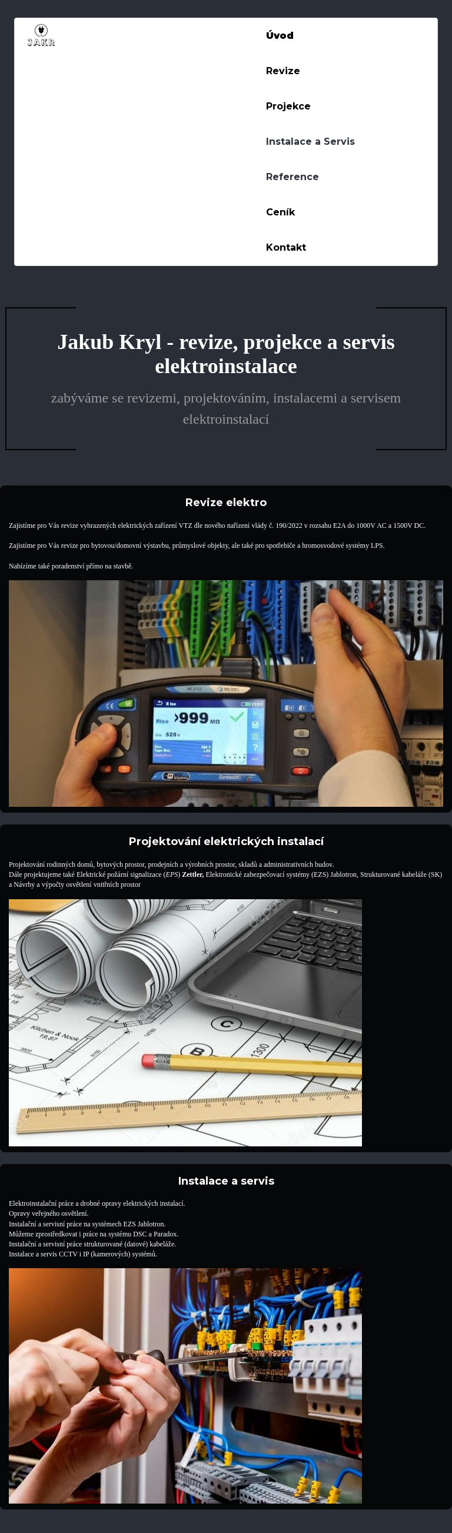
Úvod (280, 35)
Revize (283, 71)
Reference (292, 176)
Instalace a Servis (310, 141)
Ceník (280, 212)
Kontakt (286, 247)
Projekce (288, 106)
